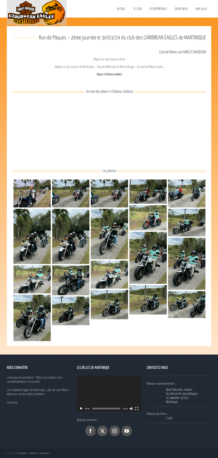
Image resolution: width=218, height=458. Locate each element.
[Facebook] (90, 431)
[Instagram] (115, 431)
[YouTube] (127, 431)
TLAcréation (22, 453)
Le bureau (12, 402)
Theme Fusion (44, 453)
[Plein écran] (136, 408)
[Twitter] (102, 431)
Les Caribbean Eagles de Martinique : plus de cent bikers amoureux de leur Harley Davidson (38, 392)
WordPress (34, 453)
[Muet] (131, 408)
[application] (109, 394)
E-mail (169, 418)
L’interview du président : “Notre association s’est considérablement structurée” (34, 379)
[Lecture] (81, 408)
